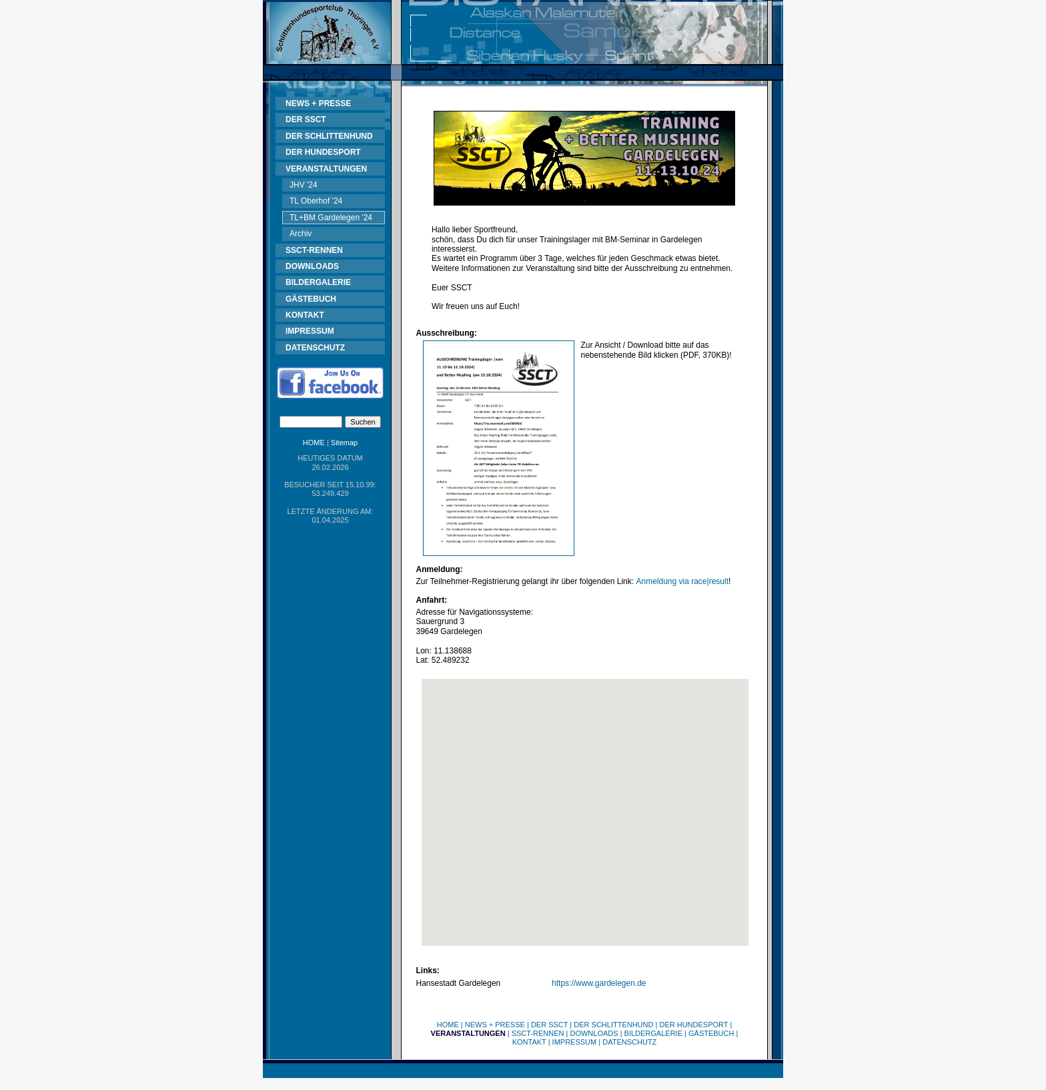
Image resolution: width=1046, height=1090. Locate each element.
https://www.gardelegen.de (599, 983)
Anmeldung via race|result (682, 581)
